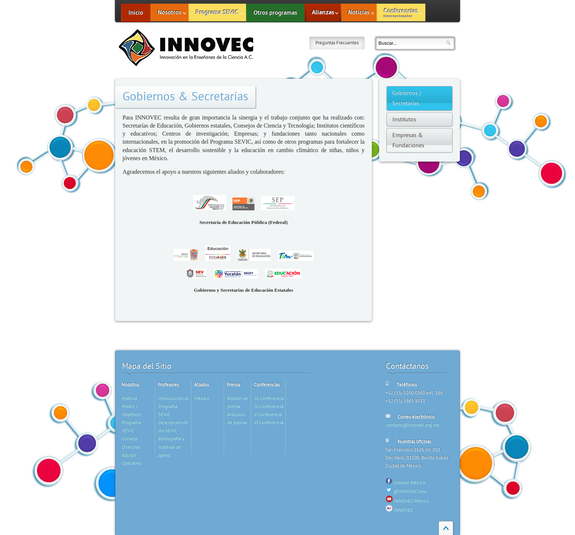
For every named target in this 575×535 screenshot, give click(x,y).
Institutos (404, 119)
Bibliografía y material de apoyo (171, 446)
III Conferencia (268, 398)
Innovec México (409, 482)
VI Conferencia (268, 422)
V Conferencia (268, 414)
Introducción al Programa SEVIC (173, 406)
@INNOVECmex (409, 491)
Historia (129, 398)
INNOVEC (403, 510)
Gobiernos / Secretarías (407, 98)
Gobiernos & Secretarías (185, 96)
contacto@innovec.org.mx (412, 425)
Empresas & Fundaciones (408, 140)
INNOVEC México (411, 500)
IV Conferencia (268, 406)
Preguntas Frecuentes (337, 42)
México (201, 398)
